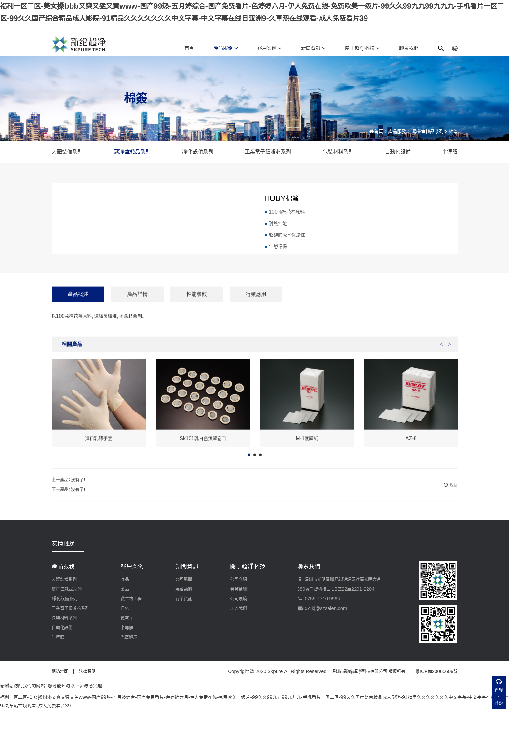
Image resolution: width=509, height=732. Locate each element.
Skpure (275, 694)
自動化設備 (398, 151)
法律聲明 (87, 694)
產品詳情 (137, 327)
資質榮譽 (239, 612)
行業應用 (256, 327)
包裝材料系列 (338, 151)
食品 (125, 602)
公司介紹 (238, 602)
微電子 (127, 641)
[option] (99, 435)
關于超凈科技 (362, 48)
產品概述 (78, 327)
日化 (125, 631)
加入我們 (238, 631)
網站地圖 (60, 694)
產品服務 (225, 48)
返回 (453, 518)
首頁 (189, 48)
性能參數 (196, 327)
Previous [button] (441, 375)
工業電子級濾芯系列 (268, 151)
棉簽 (453, 131)
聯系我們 (408, 48)
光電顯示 (129, 660)
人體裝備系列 (67, 151)
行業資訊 (183, 621)
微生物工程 (131, 621)
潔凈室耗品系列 (427, 131)
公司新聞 (183, 602)
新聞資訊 (313, 48)
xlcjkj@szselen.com (322, 631)
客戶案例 (269, 48)
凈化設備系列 (197, 151)
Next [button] (449, 375)
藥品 (125, 612)
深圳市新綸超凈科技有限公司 (359, 694)
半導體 (449, 151)
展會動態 (183, 612)
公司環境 (238, 621)
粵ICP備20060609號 (436, 694)
